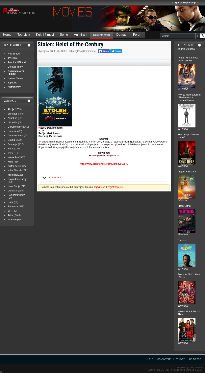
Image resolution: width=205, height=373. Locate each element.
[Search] (179, 35)
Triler (10, 215)
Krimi (10, 161)
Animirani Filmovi (17, 62)
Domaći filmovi (15, 66)
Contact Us (164, 359)
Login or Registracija (185, 2)
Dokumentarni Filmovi (16, 72)
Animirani (80, 34)
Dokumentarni (101, 34)
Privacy (180, 359)
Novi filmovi (14, 53)
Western (12, 219)
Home (7, 34)
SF (9, 210)
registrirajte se (115, 187)
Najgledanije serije (17, 179)
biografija (12, 122)
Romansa (13, 206)
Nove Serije (14, 186)
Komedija (13, 157)
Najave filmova (15, 78)
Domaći (121, 34)
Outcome (182, 240)
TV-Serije (12, 58)
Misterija (12, 174)
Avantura (12, 118)
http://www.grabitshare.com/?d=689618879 (104, 164)
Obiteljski (12, 190)
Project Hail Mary (187, 171)
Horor (11, 148)
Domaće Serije (15, 135)
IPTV (10, 153)
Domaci (12, 131)
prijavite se (99, 187)
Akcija (11, 109)
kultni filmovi (14, 170)
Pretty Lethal (184, 206)
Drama (11, 140)
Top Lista (23, 34)
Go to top (195, 359)
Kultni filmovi (45, 34)
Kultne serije (14, 166)
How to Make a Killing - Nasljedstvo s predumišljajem (189, 97)
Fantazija (12, 144)
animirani (12, 113)
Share (104, 51)
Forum (137, 34)
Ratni (10, 202)
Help (150, 359)
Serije (64, 34)
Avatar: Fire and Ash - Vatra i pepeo (189, 59)
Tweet (116, 51)
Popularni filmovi (16, 195)
